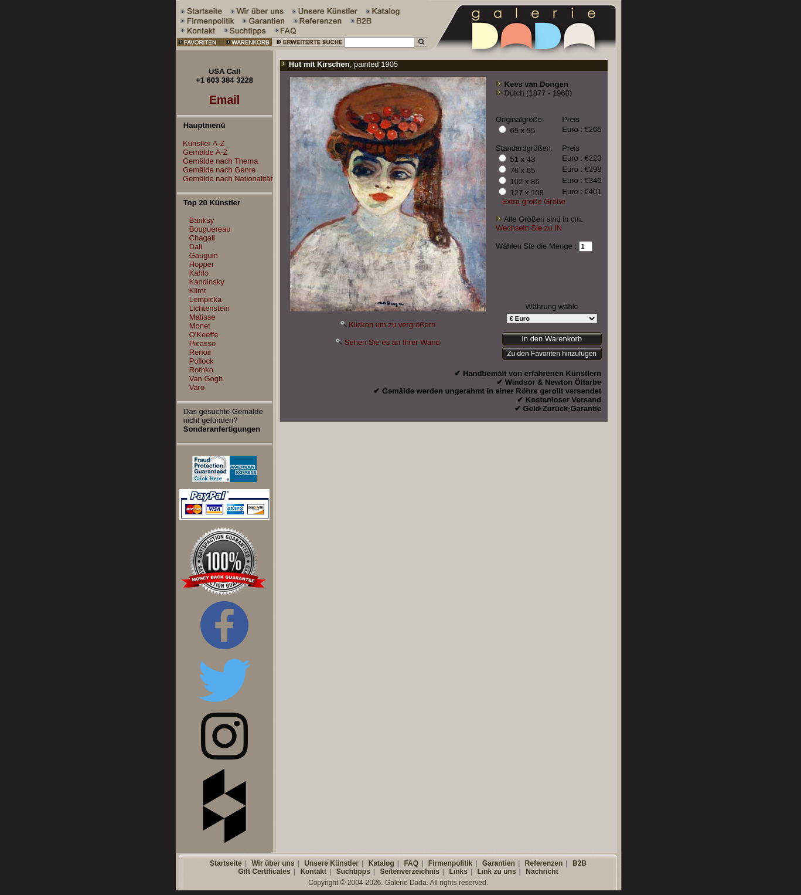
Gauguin (203, 255)
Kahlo (199, 273)
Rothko (201, 369)
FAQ (411, 863)
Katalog (381, 863)
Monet (199, 325)
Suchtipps (353, 871)
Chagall (202, 237)
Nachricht (542, 871)
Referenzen (544, 863)
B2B (579, 863)
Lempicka (205, 299)
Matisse (202, 317)
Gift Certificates (264, 871)
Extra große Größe (533, 201)
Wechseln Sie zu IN (529, 227)
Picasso (202, 343)
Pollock (201, 361)
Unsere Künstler (331, 863)
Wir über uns (272, 863)
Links (458, 871)
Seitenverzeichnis (409, 871)
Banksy (201, 220)
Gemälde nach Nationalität (224, 178)
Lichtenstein (209, 308)
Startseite (226, 863)
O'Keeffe (204, 334)
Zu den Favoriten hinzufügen (552, 354)
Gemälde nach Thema (217, 161)
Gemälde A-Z (202, 152)
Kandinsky (206, 281)
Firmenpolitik (450, 863)
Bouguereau (210, 229)
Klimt (197, 290)
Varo (197, 387)
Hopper (201, 264)
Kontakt (313, 871)
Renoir (200, 352)
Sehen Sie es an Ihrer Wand (392, 342)
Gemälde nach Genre (216, 169)
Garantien (498, 863)
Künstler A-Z (201, 143)
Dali (195, 246)
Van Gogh (206, 378)
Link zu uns (497, 871)
